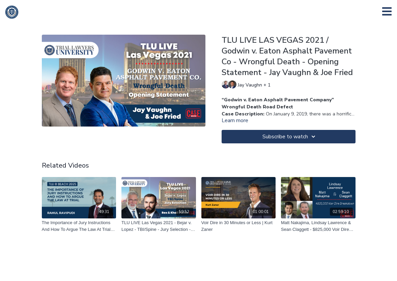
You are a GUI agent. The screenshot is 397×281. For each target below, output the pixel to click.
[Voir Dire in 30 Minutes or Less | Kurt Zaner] (238, 226)
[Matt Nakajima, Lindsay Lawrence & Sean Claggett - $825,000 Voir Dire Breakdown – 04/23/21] (318, 226)
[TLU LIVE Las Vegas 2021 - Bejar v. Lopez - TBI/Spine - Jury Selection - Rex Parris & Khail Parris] (158, 226)
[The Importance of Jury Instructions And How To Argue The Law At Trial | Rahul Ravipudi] (79, 226)
